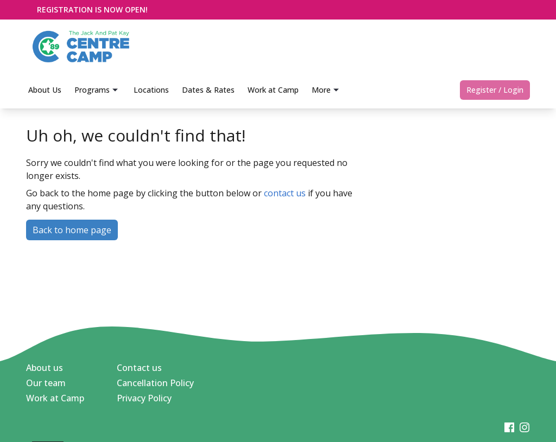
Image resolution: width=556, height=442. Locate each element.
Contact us (139, 368)
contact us (285, 193)
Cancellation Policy (155, 383)
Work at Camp (55, 398)
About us (44, 368)
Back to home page (72, 230)
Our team (46, 383)
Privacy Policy (144, 398)
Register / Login (494, 90)
